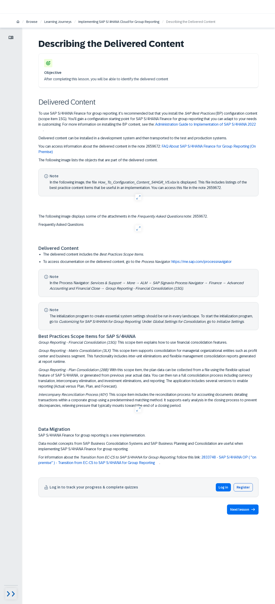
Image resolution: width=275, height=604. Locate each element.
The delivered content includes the (93, 254)
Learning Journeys (58, 22)
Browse (31, 22)
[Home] (17, 22)
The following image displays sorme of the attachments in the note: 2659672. (123, 216)
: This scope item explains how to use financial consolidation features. (132, 342)
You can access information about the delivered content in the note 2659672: (147, 149)
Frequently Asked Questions (61, 224)
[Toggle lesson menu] (11, 38)
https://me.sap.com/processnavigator (201, 262)
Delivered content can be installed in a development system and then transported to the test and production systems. (132, 138)
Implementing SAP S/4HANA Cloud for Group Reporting (118, 22)
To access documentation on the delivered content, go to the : (139, 262)
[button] (241, 509)
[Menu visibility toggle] (11, 593)
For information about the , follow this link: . (147, 460)
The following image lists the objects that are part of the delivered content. (98, 160)
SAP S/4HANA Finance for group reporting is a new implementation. (91, 435)
